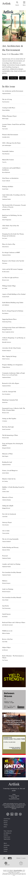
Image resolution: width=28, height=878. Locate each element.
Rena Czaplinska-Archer (8, 332)
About (5, 843)
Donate (5, 847)
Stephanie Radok (6, 199)
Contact (6, 849)
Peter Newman (5, 153)
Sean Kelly (4, 641)
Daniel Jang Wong (6, 321)
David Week (5, 189)
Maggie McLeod (6, 508)
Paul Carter (5, 128)
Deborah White (6, 209)
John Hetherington (6, 145)
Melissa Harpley (6, 633)
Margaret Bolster (6, 448)
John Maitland (5, 305)
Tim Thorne (5, 660)
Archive (5, 822)
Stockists (6, 835)
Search (5, 851)
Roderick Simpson (6, 350)
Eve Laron (4, 238)
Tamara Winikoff (6, 541)
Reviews (6, 820)
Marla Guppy (5, 118)
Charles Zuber (5, 491)
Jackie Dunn (5, 228)
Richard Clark (5, 437)
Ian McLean (5, 650)
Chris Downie (5, 525)
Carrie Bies (4, 516)
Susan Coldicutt (6, 180)
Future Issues (7, 837)
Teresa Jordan (5, 533)
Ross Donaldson (6, 394)
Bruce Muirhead (6, 172)
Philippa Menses (6, 367)
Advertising (6, 845)
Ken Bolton (5, 616)
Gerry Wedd (5, 600)
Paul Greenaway (6, 608)
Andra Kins (5, 402)
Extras (5, 826)
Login (22, 78)
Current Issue (7, 818)
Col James (4, 421)
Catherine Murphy (6, 500)
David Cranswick (6, 429)
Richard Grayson (6, 583)
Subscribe (13, 78)
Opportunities (7, 839)
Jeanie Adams (5, 473)
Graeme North (5, 296)
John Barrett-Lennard (7, 625)
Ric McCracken (5, 271)
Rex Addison (5, 313)
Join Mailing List (7, 833)
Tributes (6, 824)
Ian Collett (4, 288)
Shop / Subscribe (8, 831)
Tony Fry (4, 162)
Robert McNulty (6, 110)
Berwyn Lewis (5, 280)
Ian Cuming (5, 481)
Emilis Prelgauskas (6, 219)
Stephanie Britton (6, 93)
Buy (5, 78)
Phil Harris (4, 263)
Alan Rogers (5, 456)
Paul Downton (5, 102)
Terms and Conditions (18, 870)
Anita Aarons (5, 246)
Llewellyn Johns (6, 137)
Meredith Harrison (6, 342)
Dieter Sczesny (5, 359)
